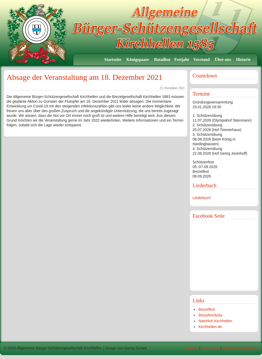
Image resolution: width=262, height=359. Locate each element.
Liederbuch (202, 198)
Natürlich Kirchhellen (215, 321)
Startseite (113, 59)
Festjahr (181, 59)
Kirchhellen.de (210, 327)
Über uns (223, 59)
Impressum (210, 348)
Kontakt (192, 348)
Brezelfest (207, 309)
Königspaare (138, 59)
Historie (244, 59)
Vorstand (202, 59)
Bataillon (162, 59)
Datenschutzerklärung (240, 348)
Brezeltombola (210, 315)
